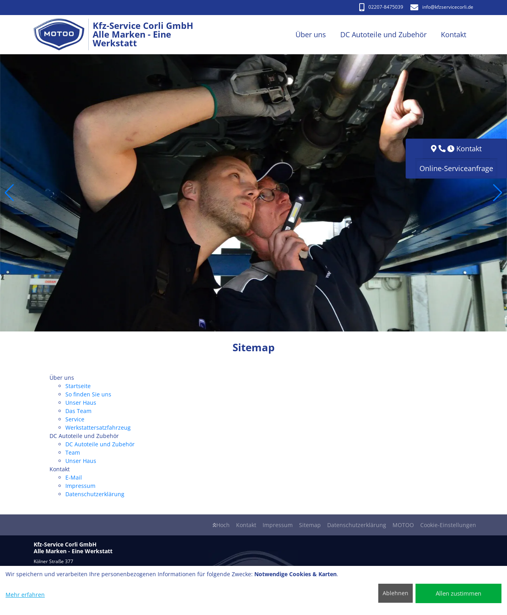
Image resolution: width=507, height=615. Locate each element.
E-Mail (73, 477)
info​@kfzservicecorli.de (441, 7)
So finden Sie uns (88, 394)
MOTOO (403, 525)
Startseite (78, 386)
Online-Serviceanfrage (456, 168)
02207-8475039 (381, 7)
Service (74, 419)
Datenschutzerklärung (94, 494)
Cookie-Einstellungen (448, 525)
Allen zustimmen (458, 593)
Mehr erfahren (25, 594)
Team (72, 452)
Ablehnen (395, 593)
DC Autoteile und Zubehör (100, 444)
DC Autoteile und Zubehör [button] (383, 34)
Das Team (78, 411)
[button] (9, 193)
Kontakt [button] (453, 34)
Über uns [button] (310, 34)
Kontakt (246, 525)
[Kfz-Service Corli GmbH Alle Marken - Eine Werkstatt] (63, 34)
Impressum (80, 485)
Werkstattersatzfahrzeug (98, 427)
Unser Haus (80, 402)
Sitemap (310, 525)
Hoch (221, 525)
